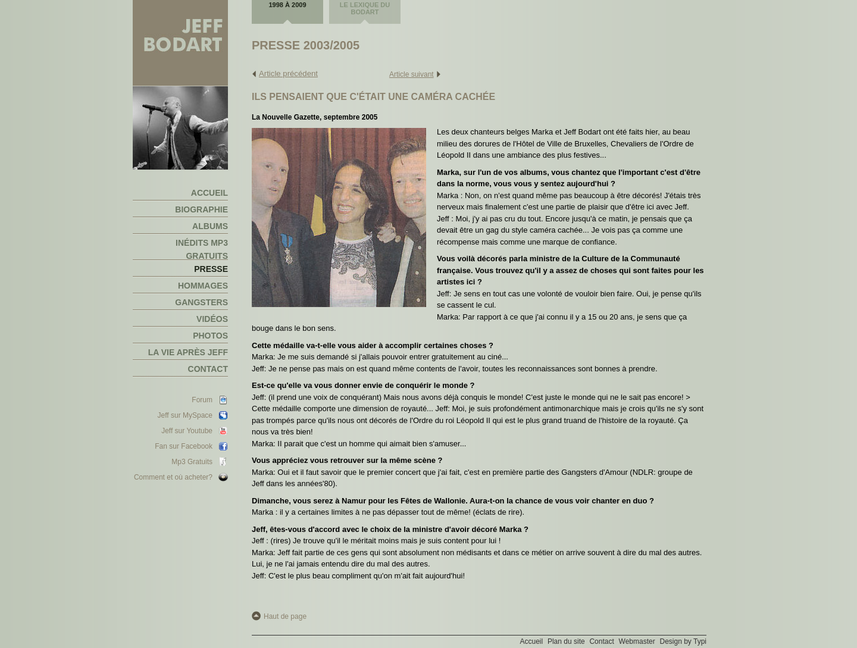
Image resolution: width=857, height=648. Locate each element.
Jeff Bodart (180, 43)
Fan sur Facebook (183, 446)
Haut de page (285, 616)
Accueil (209, 193)
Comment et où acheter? (173, 477)
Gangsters (201, 302)
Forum (202, 400)
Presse (211, 269)
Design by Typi (683, 641)
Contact (208, 369)
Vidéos (212, 319)
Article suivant (411, 74)
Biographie (201, 209)
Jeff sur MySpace (185, 415)
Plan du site (566, 641)
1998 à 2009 (287, 4)
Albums (210, 226)
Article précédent (288, 73)
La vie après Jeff (188, 352)
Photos (210, 335)
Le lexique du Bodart (365, 8)
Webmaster (637, 641)
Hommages (203, 285)
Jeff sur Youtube (186, 431)
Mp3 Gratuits (191, 462)
